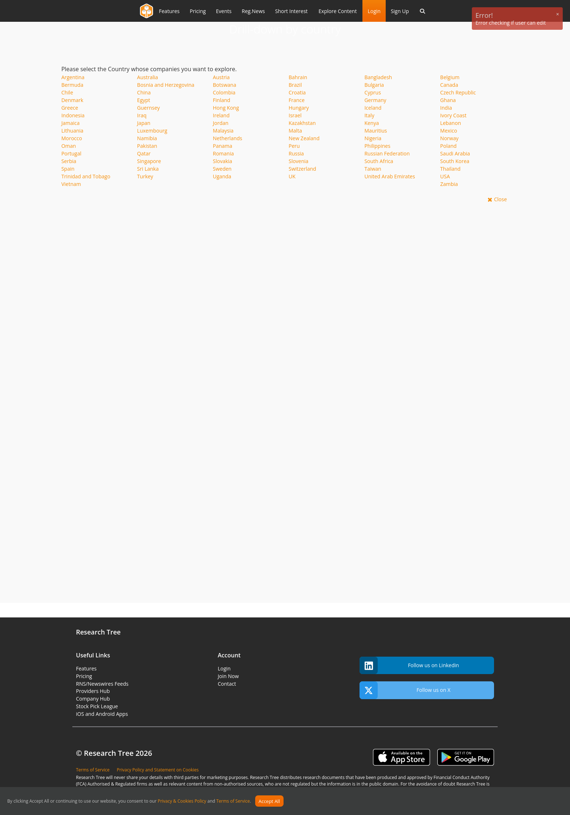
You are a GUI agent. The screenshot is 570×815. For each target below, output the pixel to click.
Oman (68, 145)
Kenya (371, 122)
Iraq (141, 115)
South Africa (378, 161)
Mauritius (375, 130)
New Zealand (304, 138)
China (143, 92)
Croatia (297, 92)
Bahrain (298, 77)
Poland (448, 145)
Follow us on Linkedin (409, 665)
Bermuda (72, 84)
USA (445, 176)
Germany (375, 100)
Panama (222, 145)
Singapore (149, 161)
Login (374, 11)
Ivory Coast (453, 115)
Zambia (449, 184)
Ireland (221, 115)
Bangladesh (378, 77)
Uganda (222, 176)
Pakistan (147, 145)
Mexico (448, 130)
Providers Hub (93, 691)
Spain (68, 168)
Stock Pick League (97, 706)
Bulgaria (374, 84)
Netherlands (227, 138)
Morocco (71, 138)
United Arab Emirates (389, 176)
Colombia (224, 92)
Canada (449, 84)
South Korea (454, 161)
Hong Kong (226, 107)
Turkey (145, 176)
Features (86, 668)
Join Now (228, 676)
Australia (147, 77)
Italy (369, 115)
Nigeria (372, 138)
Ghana (448, 100)
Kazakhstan (302, 122)
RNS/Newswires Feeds (102, 683)
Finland (221, 100)
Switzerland (302, 168)
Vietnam (71, 184)
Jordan (221, 122)
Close (500, 199)
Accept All (269, 801)
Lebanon (450, 122)
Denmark (72, 100)
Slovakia (222, 161)
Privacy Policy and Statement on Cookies (157, 770)
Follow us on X (405, 690)
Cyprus (372, 92)
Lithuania (72, 130)
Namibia (147, 138)
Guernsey (148, 107)
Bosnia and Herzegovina (165, 84)
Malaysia (223, 130)
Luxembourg (152, 130)
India (446, 107)
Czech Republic (458, 92)
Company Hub (93, 698)
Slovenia (298, 161)
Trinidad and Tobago (86, 176)
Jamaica (70, 122)
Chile (67, 92)
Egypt (143, 100)
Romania (223, 153)
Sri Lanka (147, 168)
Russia (296, 153)
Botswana (224, 84)
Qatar (143, 153)
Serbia (68, 161)
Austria (221, 77)
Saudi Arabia (455, 153)
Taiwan (372, 168)
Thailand (450, 168)
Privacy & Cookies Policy (182, 801)
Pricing (84, 676)
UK (292, 176)
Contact (227, 683)
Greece (69, 107)
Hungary (299, 107)
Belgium (449, 77)
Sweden (222, 168)
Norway (449, 138)
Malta (295, 130)
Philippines (377, 145)
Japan (143, 122)
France (297, 100)
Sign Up (400, 11)
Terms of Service (233, 801)
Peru (294, 145)
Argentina (73, 77)
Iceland (372, 107)
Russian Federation (387, 153)
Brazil (295, 84)
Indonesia (73, 115)
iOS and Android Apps (102, 713)
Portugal (71, 153)
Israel (295, 115)
